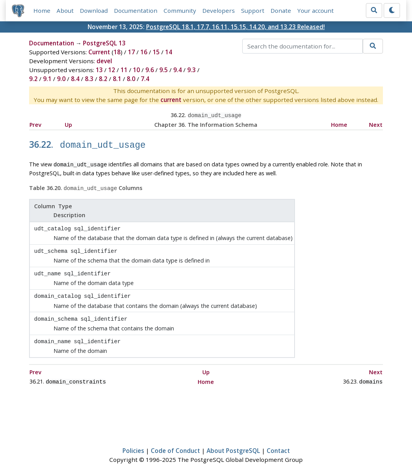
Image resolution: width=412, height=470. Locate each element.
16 (143, 52)
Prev (35, 124)
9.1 (47, 79)
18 (117, 52)
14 (168, 52)
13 (99, 70)
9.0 (61, 79)
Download (94, 10)
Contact (278, 442)
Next (376, 124)
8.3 (89, 79)
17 (131, 52)
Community (180, 10)
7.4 (145, 79)
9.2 (33, 79)
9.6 (149, 70)
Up (68, 124)
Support (252, 10)
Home (41, 10)
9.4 (177, 70)
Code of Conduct (175, 442)
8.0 (131, 79)
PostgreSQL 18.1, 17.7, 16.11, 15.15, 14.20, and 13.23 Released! (235, 27)
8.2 (103, 79)
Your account (315, 10)
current (170, 100)
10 (136, 70)
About (65, 10)
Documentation (135, 10)
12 (111, 70)
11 (124, 70)
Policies (133, 442)
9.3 (191, 70)
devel (104, 61)
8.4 (75, 79)
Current (99, 52)
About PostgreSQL (233, 442)
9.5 (163, 70)
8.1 (117, 79)
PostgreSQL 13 (104, 43)
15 (156, 52)
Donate (281, 10)
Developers (218, 10)
